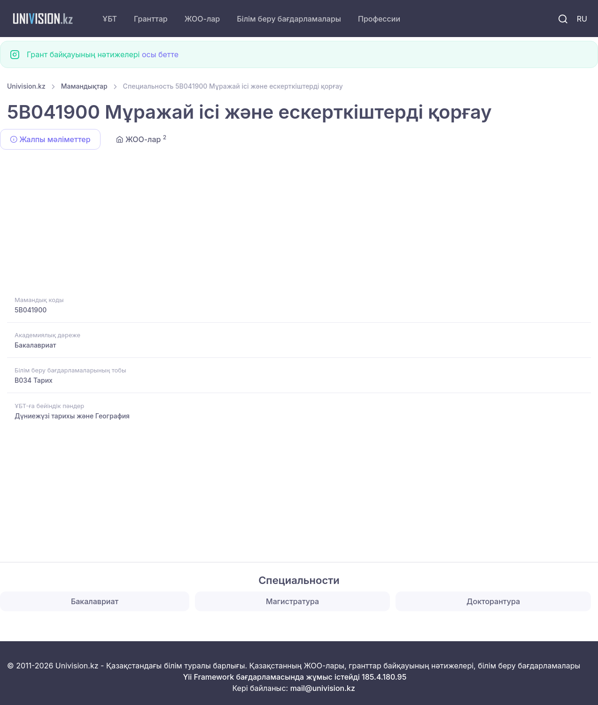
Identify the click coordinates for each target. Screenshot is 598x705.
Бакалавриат (35, 345)
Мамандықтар (84, 86)
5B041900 (31, 310)
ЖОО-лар (202, 18)
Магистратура (292, 601)
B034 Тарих (34, 380)
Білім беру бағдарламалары (289, 18)
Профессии (379, 18)
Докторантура (493, 601)
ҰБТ (109, 18)
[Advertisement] (289, 224)
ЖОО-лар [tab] (141, 139)
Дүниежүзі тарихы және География (72, 416)
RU (582, 18)
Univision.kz (26, 86)
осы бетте (160, 54)
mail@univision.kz (322, 688)
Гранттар (151, 18)
